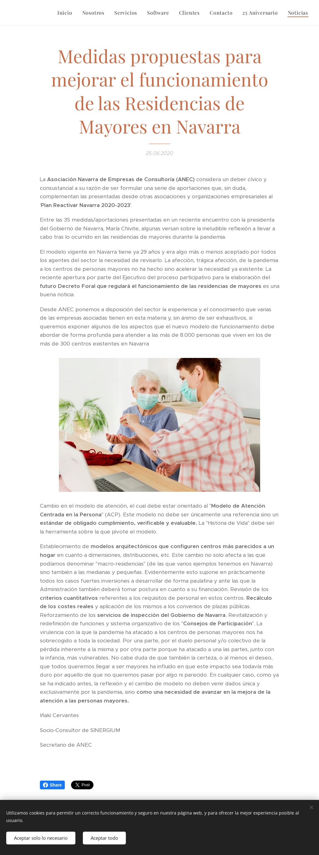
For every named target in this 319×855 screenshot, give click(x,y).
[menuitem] (66, 13)
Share (52, 784)
